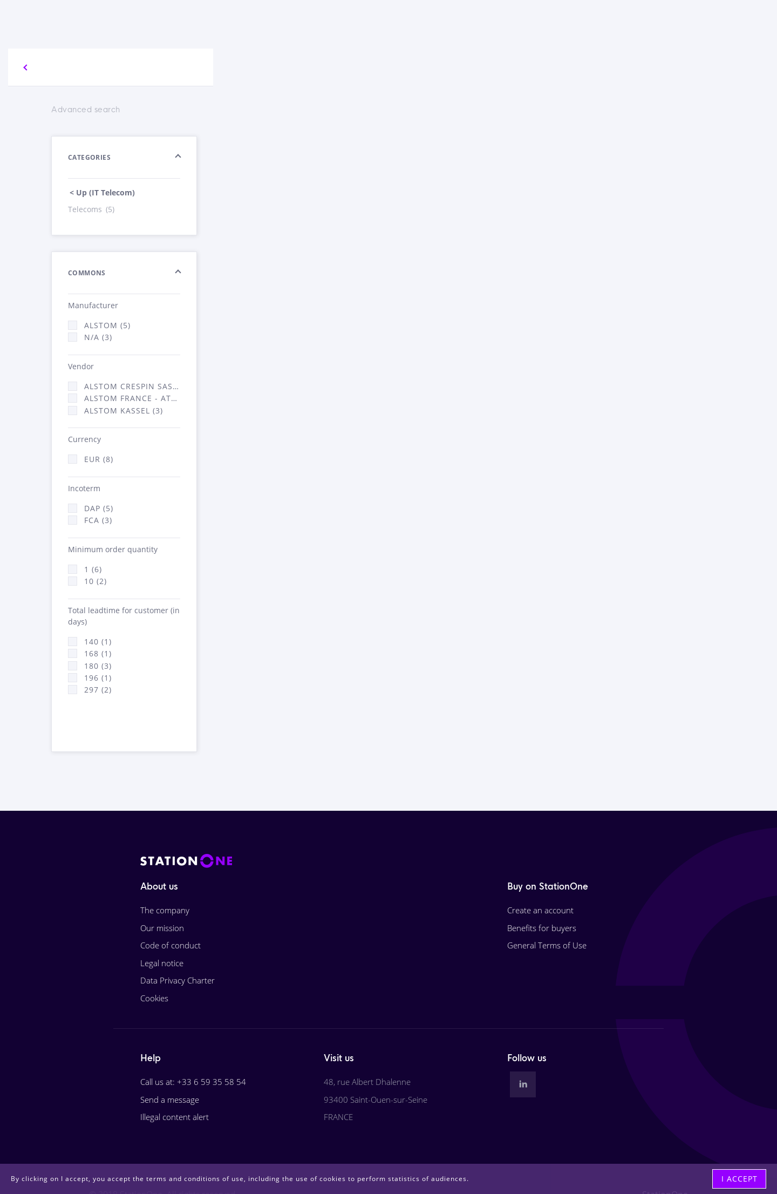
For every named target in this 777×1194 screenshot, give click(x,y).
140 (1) (98, 641)
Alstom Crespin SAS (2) (132, 386)
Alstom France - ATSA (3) (132, 398)
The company (164, 910)
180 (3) (98, 666)
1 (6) (93, 569)
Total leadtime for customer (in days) (124, 616)
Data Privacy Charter (177, 980)
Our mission (162, 927)
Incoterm (84, 488)
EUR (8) (98, 459)
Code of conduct (170, 945)
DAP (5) (98, 508)
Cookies (154, 998)
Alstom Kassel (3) (123, 410)
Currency (84, 439)
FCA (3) (98, 520)
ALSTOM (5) (107, 325)
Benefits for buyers (541, 927)
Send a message (169, 1099)
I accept (739, 1178)
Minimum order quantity (113, 549)
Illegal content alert (174, 1116)
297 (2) (98, 689)
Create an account (540, 910)
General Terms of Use (547, 945)
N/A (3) (98, 337)
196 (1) (98, 678)
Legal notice (161, 963)
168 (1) (98, 653)
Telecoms (92, 209)
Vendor (81, 366)
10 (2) (95, 581)
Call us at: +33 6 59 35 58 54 (193, 1081)
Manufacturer (93, 305)
